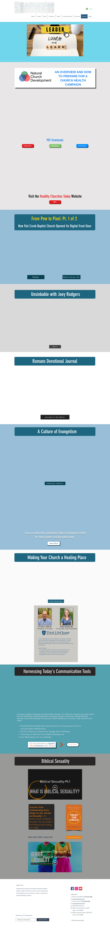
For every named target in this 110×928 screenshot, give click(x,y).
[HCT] (55, 202)
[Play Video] (55, 787)
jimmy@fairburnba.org (78, 903)
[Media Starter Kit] (71, 277)
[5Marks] (55, 346)
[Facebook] (72, 888)
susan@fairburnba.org (78, 899)
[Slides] (35, 277)
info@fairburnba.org (78, 905)
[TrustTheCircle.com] (74, 837)
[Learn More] (53, 543)
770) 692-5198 (86, 901)
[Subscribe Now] (43, 919)
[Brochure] (55, 146)
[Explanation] (28, 146)
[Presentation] (82, 146)
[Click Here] (73, 744)
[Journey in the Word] (55, 417)
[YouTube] (80, 888)
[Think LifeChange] (56, 601)
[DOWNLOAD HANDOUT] (55, 483)
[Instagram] (76, 888)
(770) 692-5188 (88, 896)
